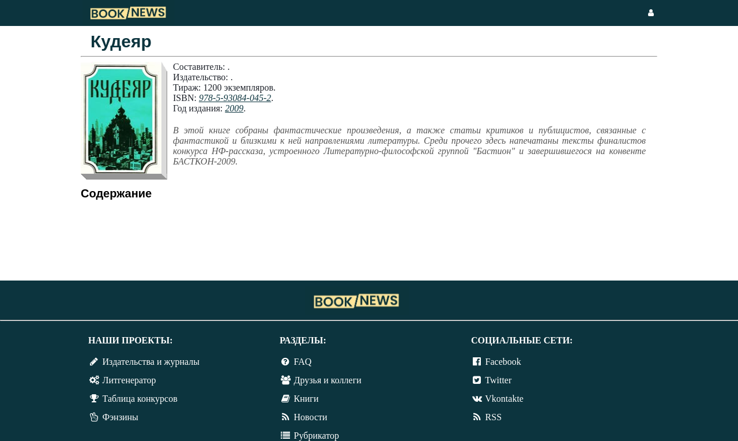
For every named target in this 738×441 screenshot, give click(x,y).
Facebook (503, 362)
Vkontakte (504, 398)
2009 (234, 108)
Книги (306, 398)
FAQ (303, 362)
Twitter (498, 380)
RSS (493, 417)
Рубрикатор (316, 435)
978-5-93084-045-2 (235, 98)
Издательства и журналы (151, 362)
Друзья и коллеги (328, 380)
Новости (310, 417)
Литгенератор (129, 380)
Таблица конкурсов (140, 398)
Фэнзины (120, 417)
